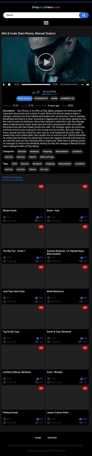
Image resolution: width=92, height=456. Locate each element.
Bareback (34, 151)
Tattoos (32, 157)
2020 (14, 164)
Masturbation (62, 151)
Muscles (22, 151)
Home (38, 438)
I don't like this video (38, 92)
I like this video (33, 92)
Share (54, 98)
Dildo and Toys (47, 157)
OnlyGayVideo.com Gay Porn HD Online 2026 (46, 451)
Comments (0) (67, 98)
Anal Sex (21, 157)
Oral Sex (9, 157)
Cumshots (77, 151)
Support (52, 438)
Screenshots (41, 98)
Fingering (47, 151)
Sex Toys (44, 169)
